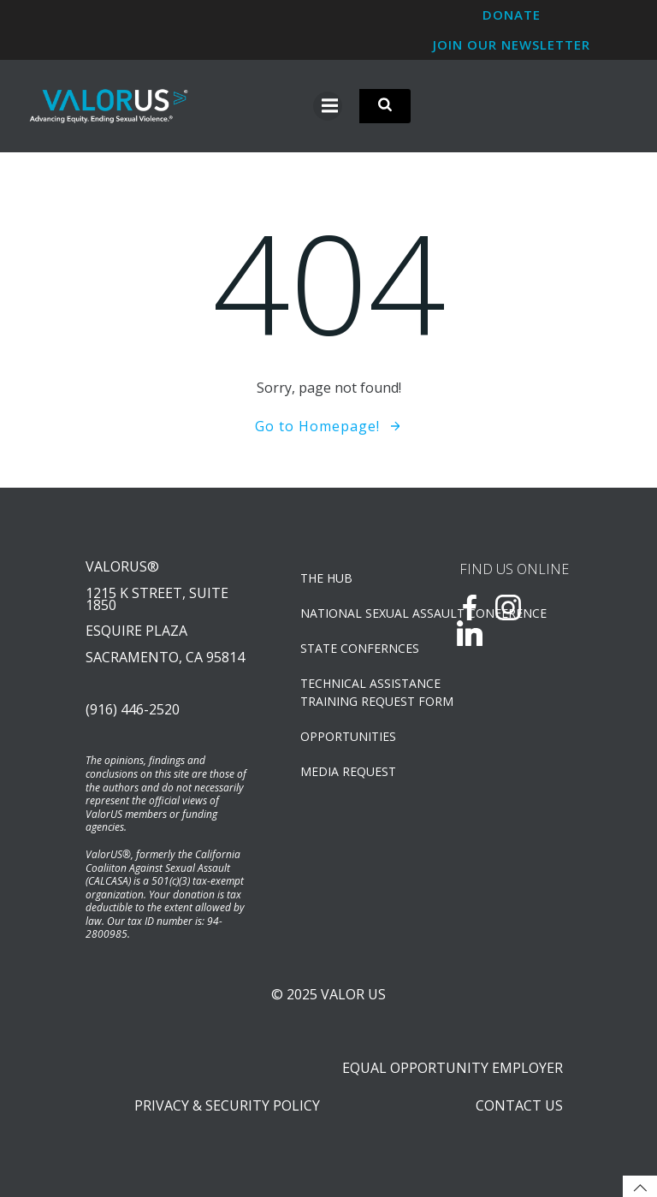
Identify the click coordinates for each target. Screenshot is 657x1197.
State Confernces (357, 648)
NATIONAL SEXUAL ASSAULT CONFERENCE (357, 613)
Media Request (348, 771)
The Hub (326, 578)
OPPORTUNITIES (348, 736)
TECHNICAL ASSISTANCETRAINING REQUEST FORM (357, 692)
